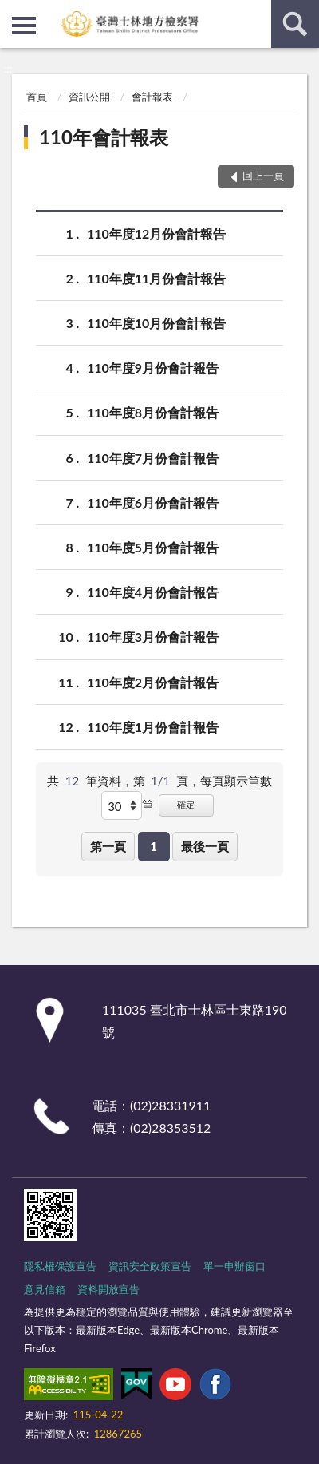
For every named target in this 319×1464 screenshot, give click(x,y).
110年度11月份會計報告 (156, 278)
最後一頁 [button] (205, 846)
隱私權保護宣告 (60, 1266)
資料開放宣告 (108, 1289)
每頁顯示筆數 (236, 781)
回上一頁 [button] (263, 175)
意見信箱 (44, 1289)
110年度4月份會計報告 (153, 592)
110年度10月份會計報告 (156, 323)
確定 (186, 804)
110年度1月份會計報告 (153, 727)
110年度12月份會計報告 (156, 233)
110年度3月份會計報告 (153, 636)
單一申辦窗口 (234, 1266)
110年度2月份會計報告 (153, 682)
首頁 (36, 96)
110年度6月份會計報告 (153, 502)
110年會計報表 (103, 136)
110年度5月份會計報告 (153, 547)
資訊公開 (89, 96)
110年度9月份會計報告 (153, 367)
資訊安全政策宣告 (149, 1266)
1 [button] (153, 846)
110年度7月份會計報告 (153, 458)
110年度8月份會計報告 (153, 412)
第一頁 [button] (108, 846)
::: (13, 12)
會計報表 (152, 96)
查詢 (295, 24)
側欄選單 (24, 25)
